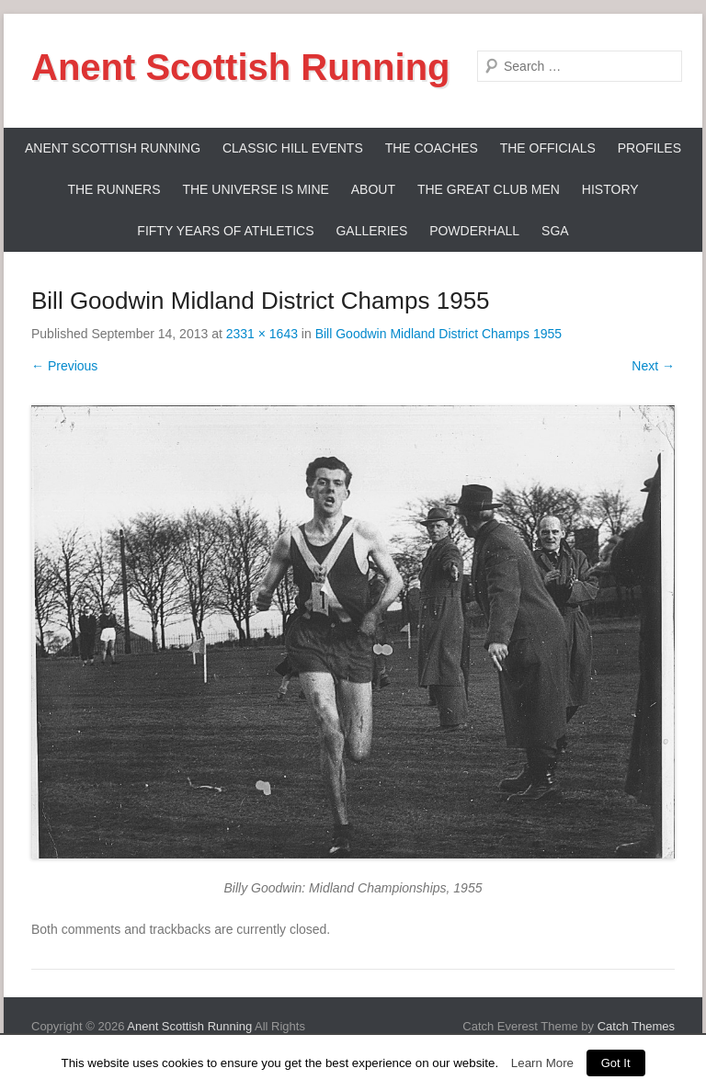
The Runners (113, 189)
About (373, 189)
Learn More (542, 1063)
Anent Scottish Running (240, 67)
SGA (555, 230)
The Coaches (431, 148)
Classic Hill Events (292, 148)
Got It (616, 1063)
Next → (653, 365)
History (610, 189)
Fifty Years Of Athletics (225, 230)
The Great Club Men (488, 189)
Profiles (649, 148)
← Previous (64, 365)
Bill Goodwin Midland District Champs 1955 (438, 333)
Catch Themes (636, 1026)
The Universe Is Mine (255, 189)
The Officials (548, 148)
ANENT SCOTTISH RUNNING (112, 148)
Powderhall (474, 230)
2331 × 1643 (262, 333)
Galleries (371, 230)
